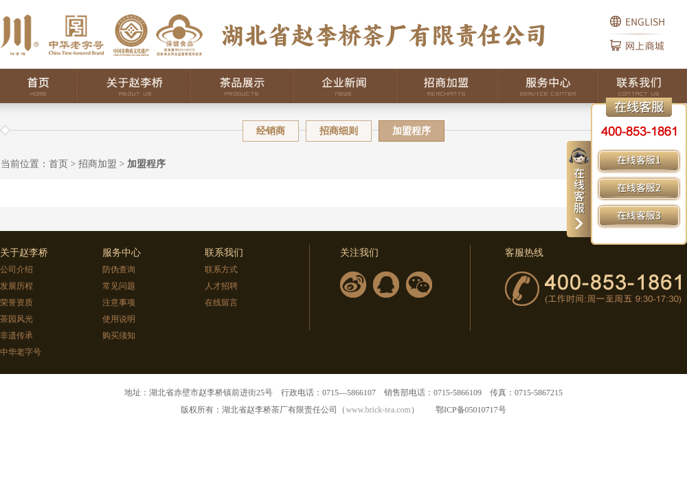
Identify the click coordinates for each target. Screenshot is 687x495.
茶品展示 (241, 86)
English (648, 17)
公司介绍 (16, 269)
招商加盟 (446, 86)
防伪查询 (118, 269)
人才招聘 (221, 286)
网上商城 (648, 51)
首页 (38, 86)
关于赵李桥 (133, 86)
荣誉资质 (16, 302)
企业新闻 (344, 86)
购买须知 (118, 335)
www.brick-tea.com (378, 410)
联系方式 (221, 269)
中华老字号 (20, 352)
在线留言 (221, 302)
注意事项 (118, 302)
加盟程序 (146, 164)
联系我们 (642, 86)
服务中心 (547, 86)
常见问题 (118, 286)
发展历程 (16, 286)
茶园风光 (16, 319)
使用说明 (118, 319)
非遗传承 (16, 335)
